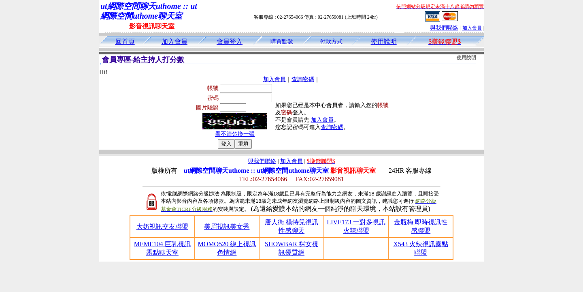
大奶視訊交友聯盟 (162, 226)
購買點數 (281, 42)
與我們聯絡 (444, 28)
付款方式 (331, 42)
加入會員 (472, 28)
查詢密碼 (303, 79)
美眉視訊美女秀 (226, 226)
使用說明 (384, 41)
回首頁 (125, 41)
